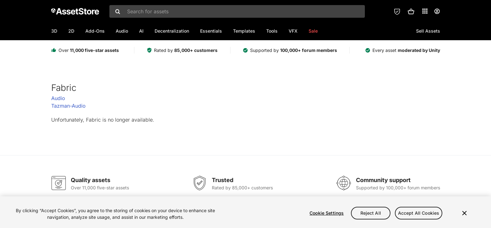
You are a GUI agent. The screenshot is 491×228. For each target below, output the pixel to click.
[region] (245, 212)
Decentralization (172, 31)
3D (54, 31)
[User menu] (437, 11)
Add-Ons (95, 31)
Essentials (211, 31)
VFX (293, 31)
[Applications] (425, 11)
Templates (244, 31)
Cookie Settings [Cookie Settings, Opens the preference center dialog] (327, 213)
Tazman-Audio (68, 106)
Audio (122, 31)
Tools (272, 31)
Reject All (370, 213)
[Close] (464, 213)
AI (141, 31)
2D (71, 31)
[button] (411, 11)
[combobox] (237, 11)
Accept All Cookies (418, 213)
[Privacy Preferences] (397, 11)
